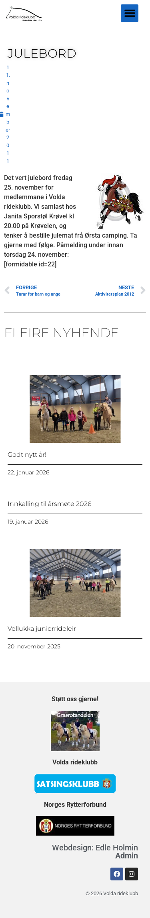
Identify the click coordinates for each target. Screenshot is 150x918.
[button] (129, 13)
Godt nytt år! (27, 454)
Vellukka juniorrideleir (42, 628)
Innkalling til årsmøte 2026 (50, 504)
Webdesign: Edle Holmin (95, 851)
